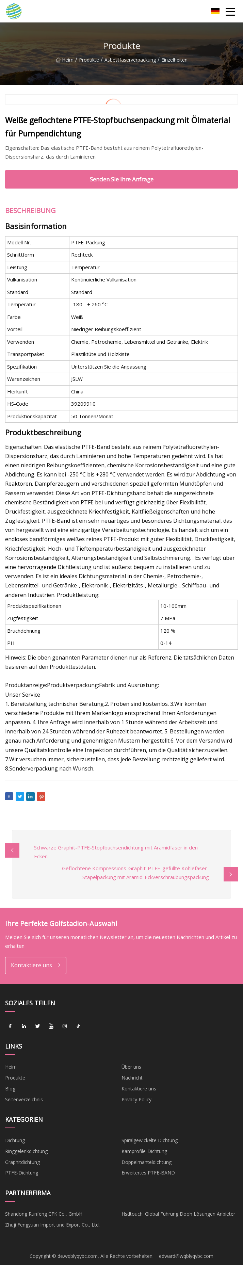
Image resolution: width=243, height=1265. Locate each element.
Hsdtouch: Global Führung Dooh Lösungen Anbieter (178, 1214)
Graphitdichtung (22, 1162)
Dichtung (15, 1140)
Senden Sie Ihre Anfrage (121, 179)
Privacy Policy (136, 1099)
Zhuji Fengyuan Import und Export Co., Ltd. (52, 1224)
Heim (65, 62)
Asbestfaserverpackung (130, 62)
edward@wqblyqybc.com (186, 1256)
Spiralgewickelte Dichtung (150, 1140)
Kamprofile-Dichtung (144, 1151)
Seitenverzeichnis (24, 1099)
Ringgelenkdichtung (26, 1151)
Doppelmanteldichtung (147, 1162)
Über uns (131, 1067)
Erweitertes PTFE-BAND (148, 1172)
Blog (10, 1088)
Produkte (89, 62)
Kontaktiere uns (36, 965)
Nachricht (132, 1077)
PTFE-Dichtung (21, 1172)
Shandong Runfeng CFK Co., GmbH (43, 1214)
